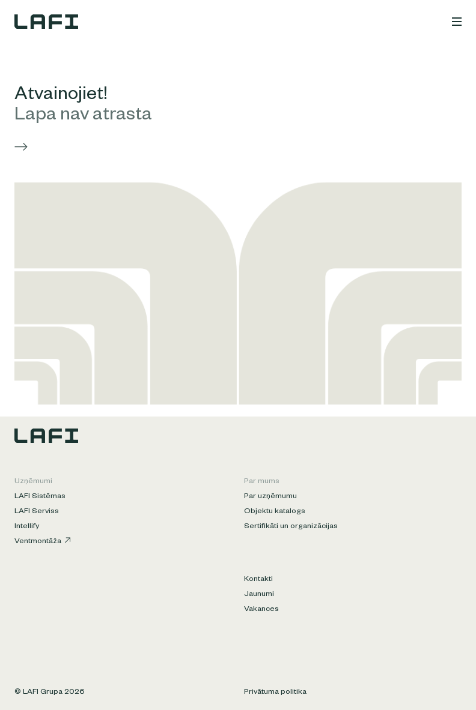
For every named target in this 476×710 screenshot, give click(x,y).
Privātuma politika (275, 692)
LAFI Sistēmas (40, 497)
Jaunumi (259, 595)
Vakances (261, 610)
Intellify (26, 527)
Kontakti (258, 580)
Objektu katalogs (274, 512)
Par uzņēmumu (270, 497)
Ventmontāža (42, 541)
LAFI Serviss (36, 512)
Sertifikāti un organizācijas (291, 527)
